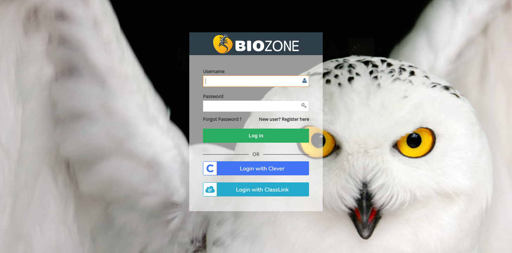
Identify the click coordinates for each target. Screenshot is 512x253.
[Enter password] (256, 106)
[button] (222, 119)
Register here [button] (295, 119)
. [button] (256, 168)
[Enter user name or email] (256, 81)
